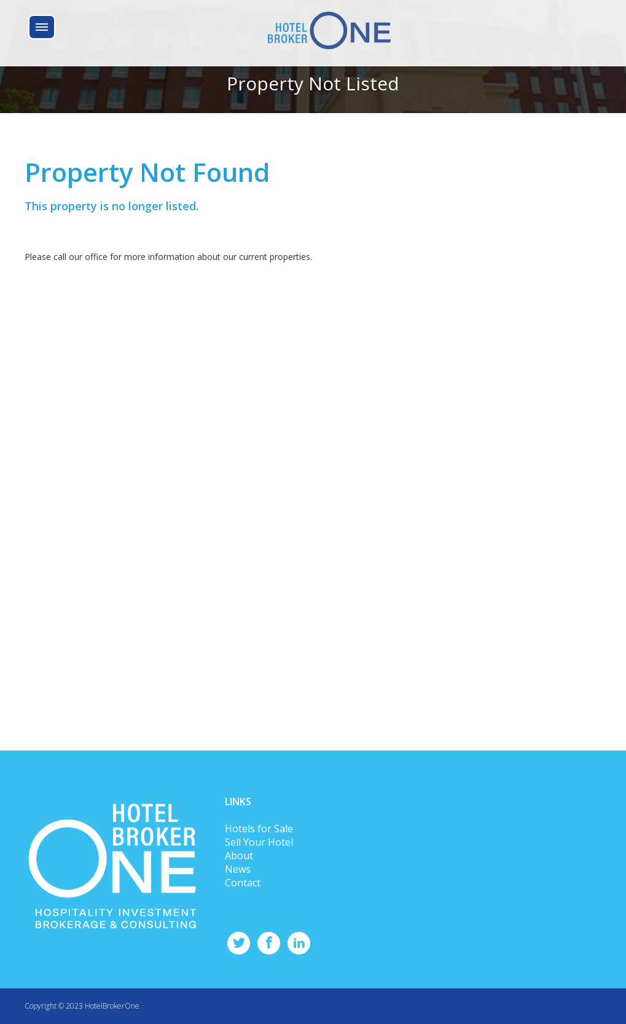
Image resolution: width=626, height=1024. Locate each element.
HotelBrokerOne (112, 1006)
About (239, 855)
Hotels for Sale (259, 828)
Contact (242, 882)
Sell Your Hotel (259, 842)
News (238, 869)
